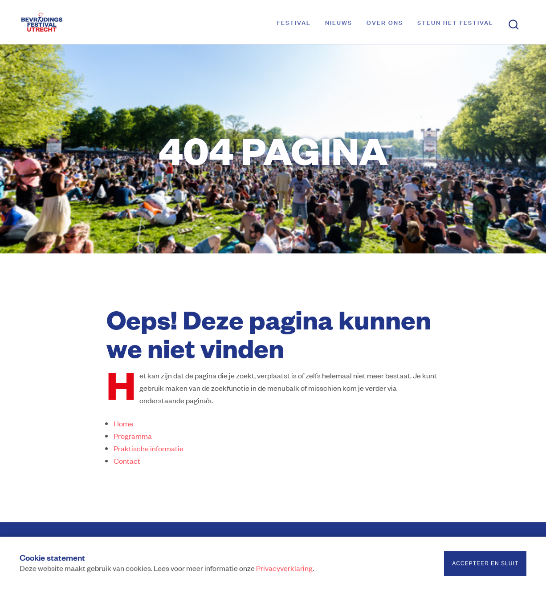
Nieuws (338, 22)
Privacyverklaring (284, 569)
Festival (294, 22)
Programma (133, 436)
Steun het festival (455, 22)
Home (123, 423)
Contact (127, 461)
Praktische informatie (148, 448)
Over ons (385, 22)
